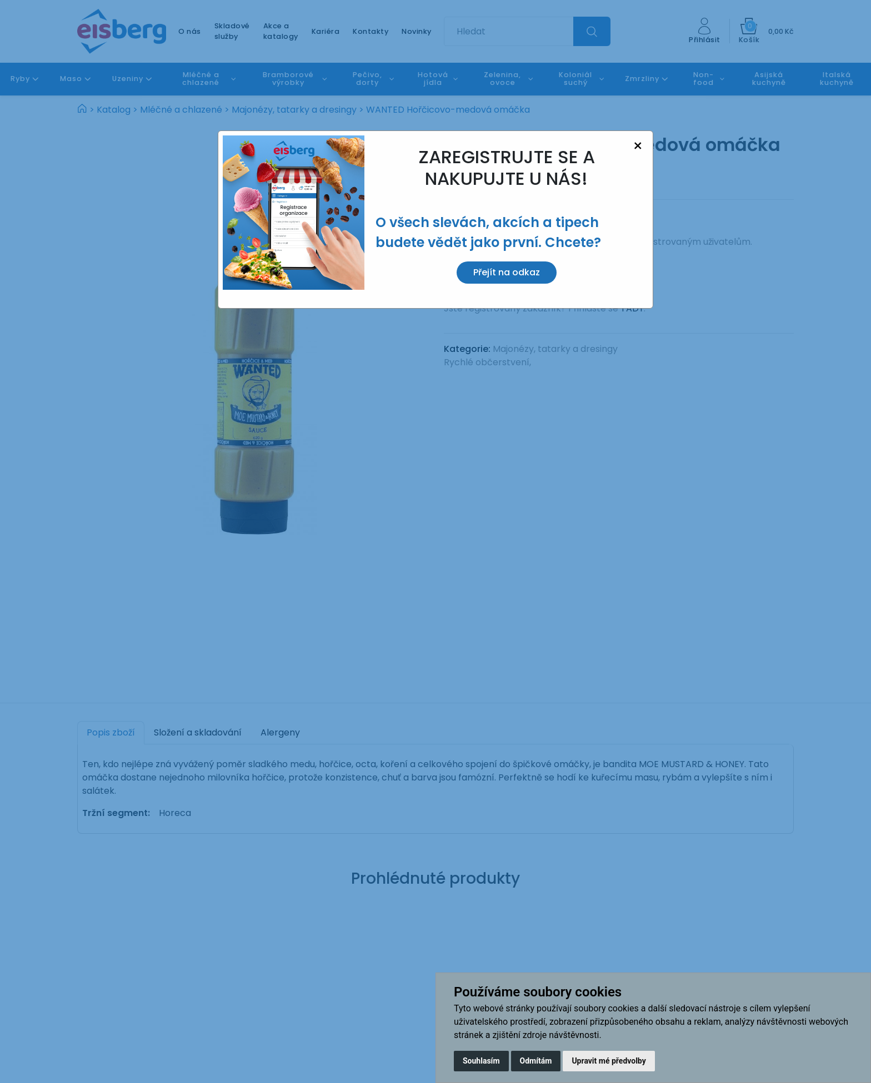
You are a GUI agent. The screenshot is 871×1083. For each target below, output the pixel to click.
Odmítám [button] (536, 1060)
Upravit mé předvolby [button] (608, 1060)
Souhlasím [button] (481, 1060)
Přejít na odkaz (506, 272)
